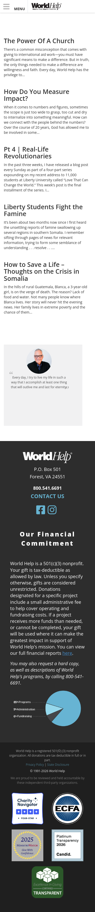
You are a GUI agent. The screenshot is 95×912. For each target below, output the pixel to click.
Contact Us (47, 496)
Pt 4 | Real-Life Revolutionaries (28, 152)
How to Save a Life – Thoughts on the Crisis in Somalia (41, 271)
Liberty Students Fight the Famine (43, 210)
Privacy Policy (35, 764)
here (67, 653)
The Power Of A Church (39, 40)
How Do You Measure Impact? (36, 95)
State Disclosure (58, 764)
